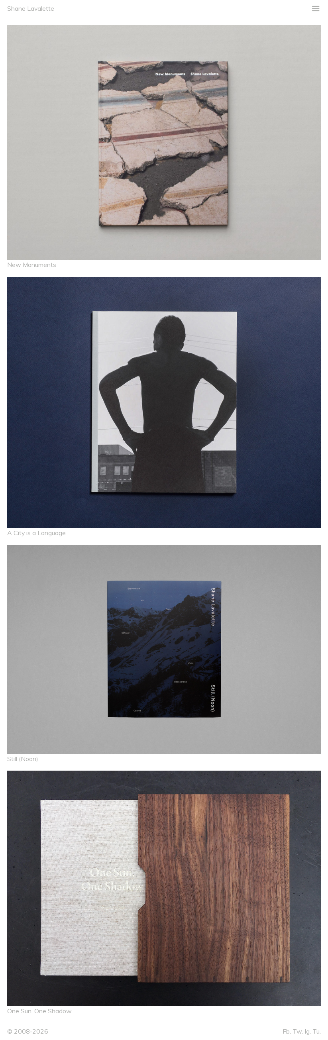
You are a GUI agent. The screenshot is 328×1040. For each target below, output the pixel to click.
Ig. (307, 1031)
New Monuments (31, 265)
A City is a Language (36, 533)
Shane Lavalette (30, 8)
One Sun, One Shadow (39, 1011)
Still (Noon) (22, 759)
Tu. (316, 1031)
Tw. (298, 1031)
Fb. (287, 1031)
